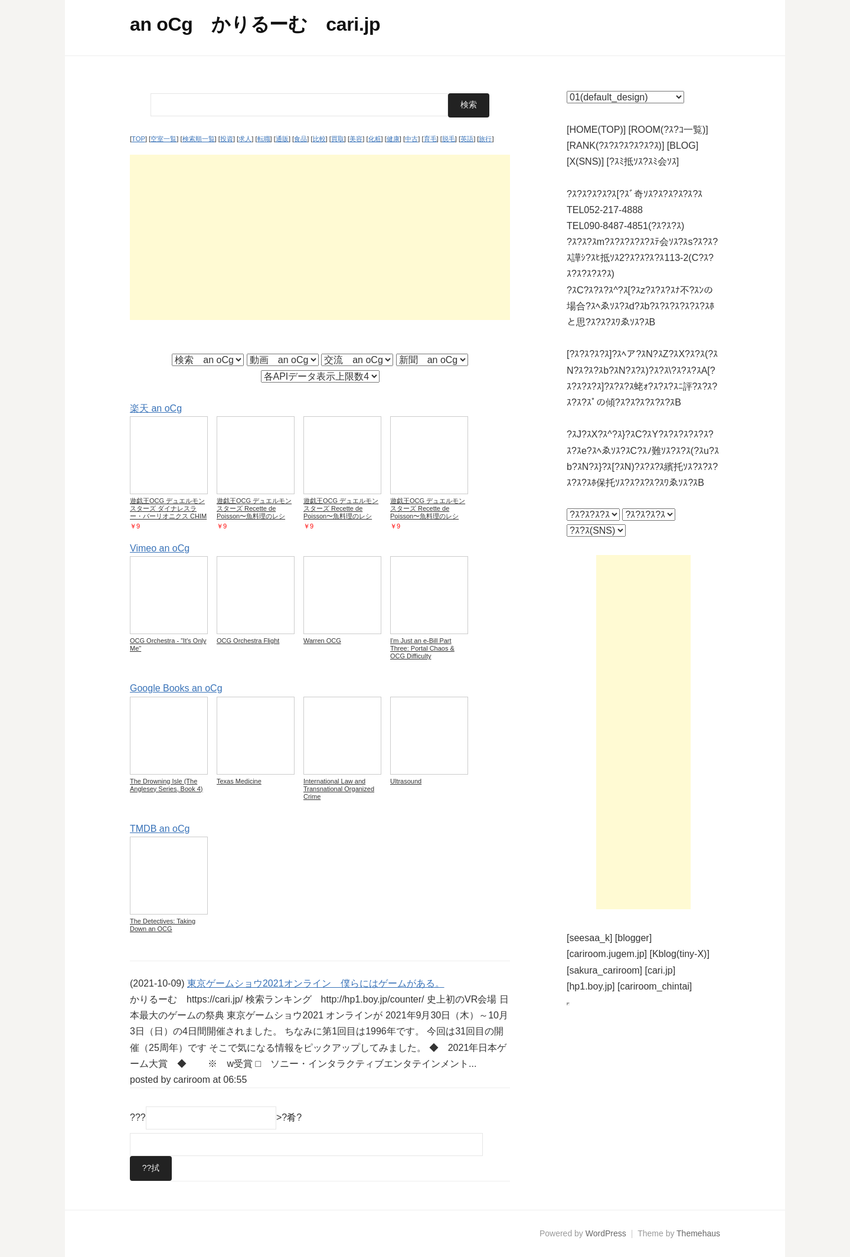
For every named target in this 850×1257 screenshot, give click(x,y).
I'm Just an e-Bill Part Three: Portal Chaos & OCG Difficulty (422, 648)
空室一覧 (163, 138)
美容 (355, 138)
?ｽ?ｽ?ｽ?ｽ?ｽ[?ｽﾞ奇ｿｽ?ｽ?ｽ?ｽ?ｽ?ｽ (634, 194)
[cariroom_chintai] (654, 986)
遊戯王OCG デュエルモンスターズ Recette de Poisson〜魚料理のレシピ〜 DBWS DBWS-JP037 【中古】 (255, 516)
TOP (138, 138)
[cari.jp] (660, 970)
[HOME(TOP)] (596, 130)
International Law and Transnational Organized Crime (338, 788)
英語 (466, 138)
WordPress (606, 1233)
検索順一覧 (198, 138)
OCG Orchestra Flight (248, 640)
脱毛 (448, 138)
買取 (337, 138)
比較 (319, 138)
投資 (226, 138)
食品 (300, 138)
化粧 (374, 138)
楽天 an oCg (156, 408)
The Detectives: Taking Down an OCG (162, 924)
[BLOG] (682, 146)
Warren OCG (322, 640)
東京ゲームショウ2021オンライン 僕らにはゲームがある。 (315, 983)
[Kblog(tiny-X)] (680, 954)
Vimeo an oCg (159, 548)
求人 (244, 138)
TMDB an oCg (159, 828)
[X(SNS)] (585, 161)
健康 (393, 138)
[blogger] (633, 938)
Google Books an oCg (176, 688)
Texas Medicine (239, 780)
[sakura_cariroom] (604, 970)
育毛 (430, 138)
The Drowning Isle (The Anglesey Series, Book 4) (166, 784)
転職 (263, 138)
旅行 (485, 138)
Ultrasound (405, 780)
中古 (411, 138)
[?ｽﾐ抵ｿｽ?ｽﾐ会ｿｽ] (643, 161)
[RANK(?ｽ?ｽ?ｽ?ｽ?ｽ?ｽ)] (615, 146)
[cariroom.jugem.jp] (607, 954)
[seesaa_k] (589, 938)
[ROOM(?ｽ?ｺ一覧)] (668, 130)
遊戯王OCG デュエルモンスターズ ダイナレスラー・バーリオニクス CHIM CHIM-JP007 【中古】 (168, 512)
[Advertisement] (320, 236)
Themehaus (698, 1233)
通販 (282, 138)
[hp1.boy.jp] (591, 986)
